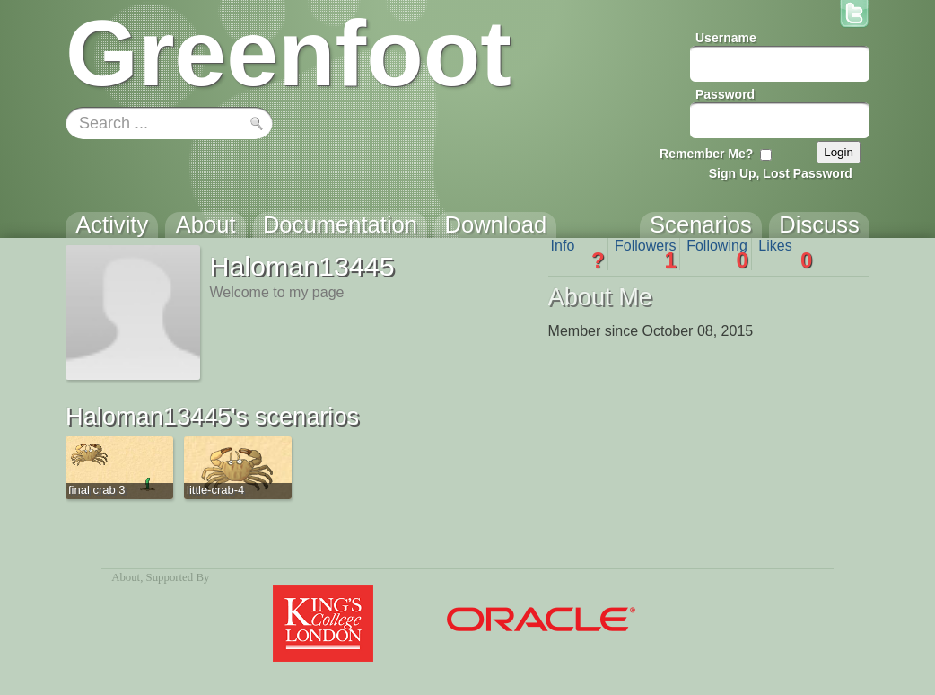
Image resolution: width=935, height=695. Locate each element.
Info (578, 254)
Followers (646, 254)
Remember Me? (706, 153)
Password (725, 94)
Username (725, 38)
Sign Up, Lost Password (780, 173)
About (125, 577)
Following (717, 254)
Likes (785, 254)
